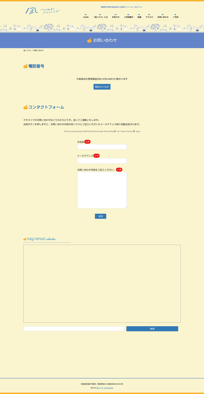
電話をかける (101, 87)
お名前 (102, 144)
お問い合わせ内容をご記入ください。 (102, 188)
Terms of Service (126, 131)
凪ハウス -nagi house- (104, 388)
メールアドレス (102, 158)
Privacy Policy (108, 131)
